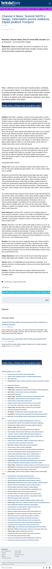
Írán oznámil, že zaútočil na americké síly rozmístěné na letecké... (23, 540)
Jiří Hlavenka (11, 412)
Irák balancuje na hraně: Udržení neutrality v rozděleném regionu (31, 482)
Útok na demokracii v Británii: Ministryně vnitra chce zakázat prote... (24, 520)
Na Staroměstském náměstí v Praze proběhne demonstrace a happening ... (26, 423)
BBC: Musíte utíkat (12, 378)
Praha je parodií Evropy (13, 385)
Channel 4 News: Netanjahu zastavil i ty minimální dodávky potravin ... (25, 376)
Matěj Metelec (11, 387)
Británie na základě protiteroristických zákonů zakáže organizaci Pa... (25, 511)
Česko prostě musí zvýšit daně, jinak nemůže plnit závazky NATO (24, 339)
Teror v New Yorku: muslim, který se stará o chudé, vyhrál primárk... (24, 405)
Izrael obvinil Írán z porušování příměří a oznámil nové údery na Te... (24, 507)
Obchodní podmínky (6, 558)
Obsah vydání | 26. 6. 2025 (11, 371)
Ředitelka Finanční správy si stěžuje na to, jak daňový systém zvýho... (31, 529)
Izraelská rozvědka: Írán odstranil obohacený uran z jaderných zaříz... (25, 493)
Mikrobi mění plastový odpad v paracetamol (18, 498)
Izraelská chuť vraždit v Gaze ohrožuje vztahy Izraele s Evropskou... (24, 533)
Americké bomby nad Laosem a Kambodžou (26, 392)
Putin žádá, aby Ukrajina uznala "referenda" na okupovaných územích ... (25, 495)
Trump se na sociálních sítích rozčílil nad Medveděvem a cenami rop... (25, 537)
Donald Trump (8, 282)
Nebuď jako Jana (21, 427)
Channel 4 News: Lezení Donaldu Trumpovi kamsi (20, 400)
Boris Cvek (10, 327)
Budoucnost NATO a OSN (19, 282)
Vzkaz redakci (18, 552)
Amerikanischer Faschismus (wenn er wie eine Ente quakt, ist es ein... (33, 465)
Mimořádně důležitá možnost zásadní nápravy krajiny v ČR (22, 491)
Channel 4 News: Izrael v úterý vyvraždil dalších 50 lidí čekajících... (24, 429)
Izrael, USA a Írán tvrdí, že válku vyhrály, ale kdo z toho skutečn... (23, 458)
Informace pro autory (19, 554)
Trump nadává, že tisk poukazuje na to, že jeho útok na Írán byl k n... (24, 456)
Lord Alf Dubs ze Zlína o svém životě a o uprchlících (20, 442)
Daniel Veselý (11, 392)
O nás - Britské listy (6, 551)
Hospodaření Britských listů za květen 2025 (17, 438)
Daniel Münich (11, 341)
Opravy (3, 554)
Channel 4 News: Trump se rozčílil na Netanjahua (20, 447)
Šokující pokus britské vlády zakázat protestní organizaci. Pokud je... (24, 480)
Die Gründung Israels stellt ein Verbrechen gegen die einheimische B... (32, 467)
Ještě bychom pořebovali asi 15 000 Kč (17, 409)
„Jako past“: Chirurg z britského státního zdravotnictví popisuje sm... (25, 434)
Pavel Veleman (11, 398)
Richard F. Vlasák (12, 427)
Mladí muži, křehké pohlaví (21, 387)
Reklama (4, 556)
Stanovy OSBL (18, 551)
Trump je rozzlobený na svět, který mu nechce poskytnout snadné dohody (26, 449)
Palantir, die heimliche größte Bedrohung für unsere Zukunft (30, 460)
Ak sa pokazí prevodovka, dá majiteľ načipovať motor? (27, 513)
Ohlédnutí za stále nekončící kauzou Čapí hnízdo (26, 445)
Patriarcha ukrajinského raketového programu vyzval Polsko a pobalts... (25, 462)
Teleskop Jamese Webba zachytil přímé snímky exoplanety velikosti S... (25, 425)
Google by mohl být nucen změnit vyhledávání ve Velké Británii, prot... (25, 489)
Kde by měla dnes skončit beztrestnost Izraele (19, 535)
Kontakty (4, 552)
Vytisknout (5, 287)
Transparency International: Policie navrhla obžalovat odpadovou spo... (25, 522)
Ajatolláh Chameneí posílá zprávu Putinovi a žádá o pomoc (22, 469)
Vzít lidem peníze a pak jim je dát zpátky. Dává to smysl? (28, 412)
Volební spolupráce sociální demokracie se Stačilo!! (28, 398)
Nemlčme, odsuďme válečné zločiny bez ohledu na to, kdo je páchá (24, 403)
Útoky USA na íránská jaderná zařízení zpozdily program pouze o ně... (25, 451)
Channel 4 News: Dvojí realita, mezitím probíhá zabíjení (21, 374)
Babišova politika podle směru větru (24, 531)
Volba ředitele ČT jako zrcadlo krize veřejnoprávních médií (30, 396)
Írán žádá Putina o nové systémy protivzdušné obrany (21, 476)
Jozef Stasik (11, 513)
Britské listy (20, 3)
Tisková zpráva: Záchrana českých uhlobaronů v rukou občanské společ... (26, 431)
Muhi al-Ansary (11, 482)
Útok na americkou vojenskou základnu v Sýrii (19, 509)
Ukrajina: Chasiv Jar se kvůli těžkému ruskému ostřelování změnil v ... (25, 484)
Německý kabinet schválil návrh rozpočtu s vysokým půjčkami (23, 487)
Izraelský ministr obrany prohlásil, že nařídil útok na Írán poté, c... (24, 518)
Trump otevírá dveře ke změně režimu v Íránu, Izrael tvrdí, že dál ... (24, 524)
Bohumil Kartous (12, 381)
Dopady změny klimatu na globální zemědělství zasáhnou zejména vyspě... (26, 500)
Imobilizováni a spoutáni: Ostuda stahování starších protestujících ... (32, 389)
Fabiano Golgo (11, 389)
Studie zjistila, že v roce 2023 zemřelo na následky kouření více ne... (24, 478)
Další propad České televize (14, 394)
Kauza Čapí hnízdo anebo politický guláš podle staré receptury (31, 526)
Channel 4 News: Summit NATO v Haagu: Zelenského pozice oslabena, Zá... (26, 440)
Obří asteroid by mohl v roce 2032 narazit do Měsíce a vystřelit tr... (24, 515)
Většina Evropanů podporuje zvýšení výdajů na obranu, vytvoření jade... (25, 436)
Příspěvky (17, 556)
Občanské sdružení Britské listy (18, 562)
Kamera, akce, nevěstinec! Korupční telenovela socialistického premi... (33, 502)
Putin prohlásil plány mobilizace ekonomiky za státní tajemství (23, 504)
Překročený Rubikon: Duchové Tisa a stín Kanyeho (28, 407)
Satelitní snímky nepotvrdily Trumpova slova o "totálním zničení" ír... (24, 454)
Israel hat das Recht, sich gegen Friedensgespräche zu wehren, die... (24, 420)
